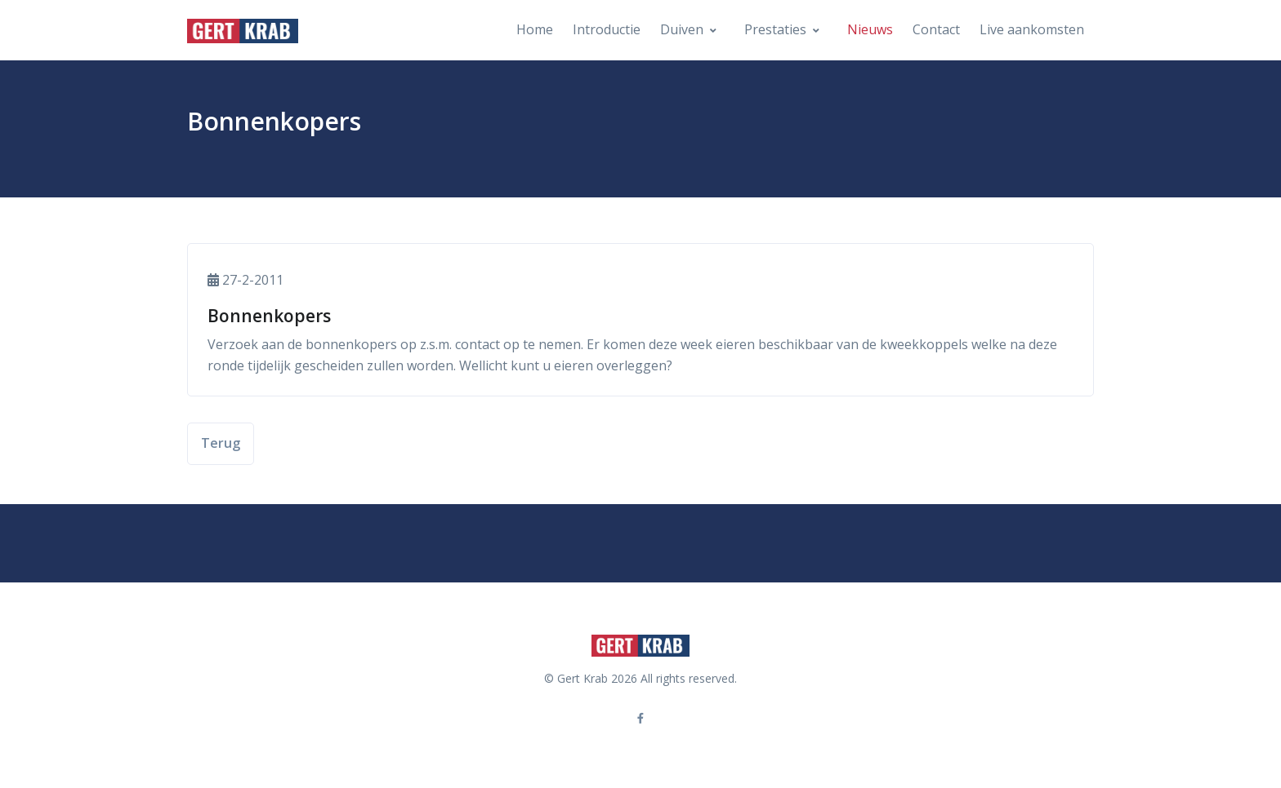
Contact (936, 29)
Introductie (606, 29)
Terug (220, 443)
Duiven (681, 29)
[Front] (242, 30)
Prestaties (775, 29)
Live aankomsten (1032, 29)
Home (534, 29)
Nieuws (870, 29)
